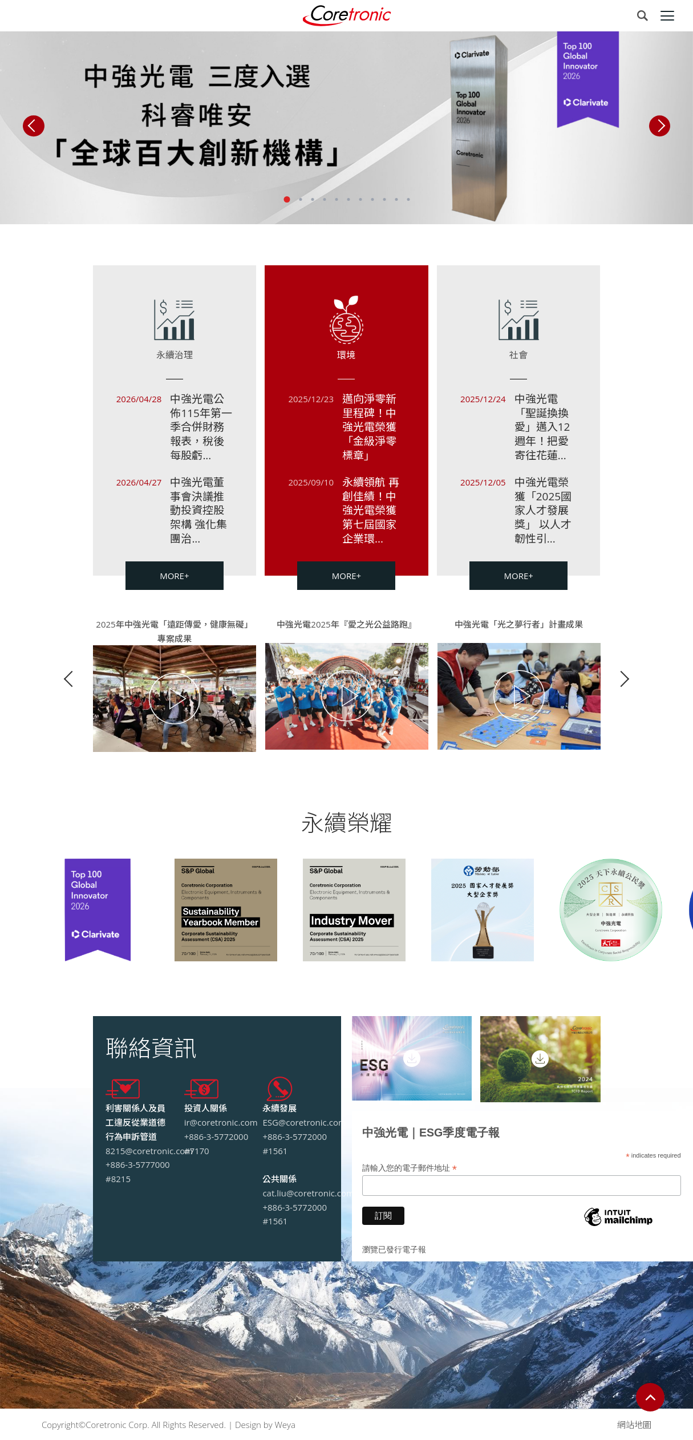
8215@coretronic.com (149, 1150)
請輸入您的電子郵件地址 (409, 1168)
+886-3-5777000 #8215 (138, 1171)
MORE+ (174, 575)
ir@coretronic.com (221, 1122)
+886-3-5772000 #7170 (216, 1143)
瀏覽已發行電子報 (394, 1249)
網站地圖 (634, 1424)
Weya (284, 1424)
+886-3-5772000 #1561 (294, 1143)
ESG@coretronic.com (304, 1122)
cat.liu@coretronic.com (308, 1193)
